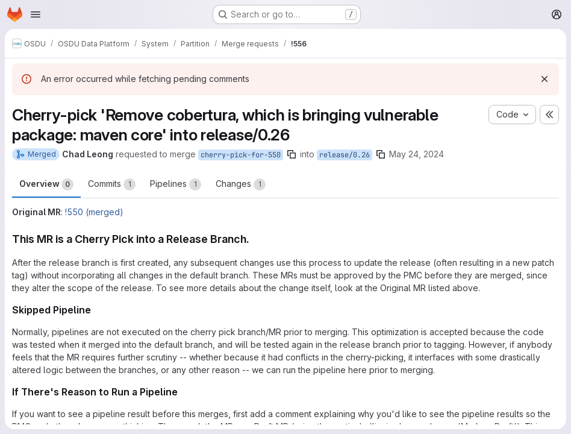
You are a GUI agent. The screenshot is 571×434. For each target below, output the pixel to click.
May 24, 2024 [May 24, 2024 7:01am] (416, 154)
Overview (46, 184)
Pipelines (175, 184)
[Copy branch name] (291, 154)
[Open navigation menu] (35, 14)
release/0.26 (344, 155)
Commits (112, 184)
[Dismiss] (544, 79)
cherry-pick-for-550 (241, 155)
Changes (241, 184)
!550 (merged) (94, 212)
